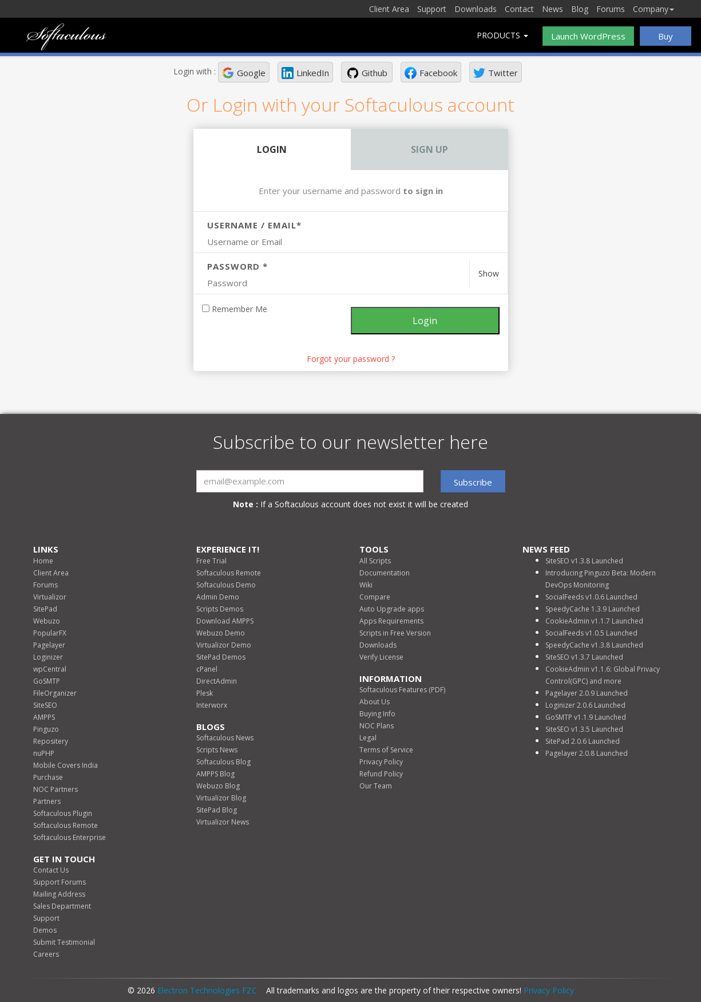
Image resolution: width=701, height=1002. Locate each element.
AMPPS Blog (215, 774)
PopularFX (49, 633)
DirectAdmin (216, 681)
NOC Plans (376, 726)
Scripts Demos (219, 609)
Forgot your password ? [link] (351, 358)
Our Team (375, 786)
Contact (519, 8)
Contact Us (51, 870)
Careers (46, 954)
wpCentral (49, 669)
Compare (374, 597)
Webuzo (46, 621)
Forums (610, 8)
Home (43, 561)
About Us (374, 702)
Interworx (211, 705)
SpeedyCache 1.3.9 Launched (592, 609)
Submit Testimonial (64, 942)
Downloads (475, 8)
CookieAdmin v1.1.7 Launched (594, 621)
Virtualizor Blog (221, 798)
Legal (368, 738)
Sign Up (429, 149)
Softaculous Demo (226, 585)
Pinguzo (46, 729)
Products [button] (502, 35)
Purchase (48, 777)
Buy (665, 36)
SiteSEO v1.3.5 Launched (584, 729)
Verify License (381, 657)
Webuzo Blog (218, 786)
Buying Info (377, 714)
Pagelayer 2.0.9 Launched (586, 693)
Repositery (50, 741)
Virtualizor (49, 597)
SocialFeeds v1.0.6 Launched (591, 597)
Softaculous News (225, 738)
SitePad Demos (220, 657)
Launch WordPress (588, 36)
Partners (47, 801)
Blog (579, 8)
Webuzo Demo (220, 633)
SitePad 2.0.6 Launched (582, 741)
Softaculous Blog (223, 762)
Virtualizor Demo (223, 645)
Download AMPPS (225, 621)
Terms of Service (386, 750)
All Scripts (375, 561)
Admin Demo (217, 597)
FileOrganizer (55, 693)
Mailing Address (59, 894)
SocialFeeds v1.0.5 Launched (591, 633)
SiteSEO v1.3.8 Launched (584, 561)
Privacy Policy (381, 762)
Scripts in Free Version (395, 633)
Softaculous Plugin (62, 813)
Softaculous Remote (65, 825)
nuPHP (43, 753)
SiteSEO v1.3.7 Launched (584, 657)
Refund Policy (381, 774)
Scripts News (216, 750)
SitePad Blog (216, 810)
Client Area (389, 8)
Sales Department (62, 906)
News (552, 8)
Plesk (204, 693)
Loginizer (48, 657)
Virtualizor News (222, 822)
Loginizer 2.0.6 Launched (585, 705)
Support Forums (59, 882)
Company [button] (653, 8)
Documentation (384, 573)
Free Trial (211, 561)
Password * (237, 266)
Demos (45, 930)
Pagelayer (49, 645)
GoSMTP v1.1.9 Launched (585, 717)
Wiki (366, 585)
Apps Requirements (391, 621)
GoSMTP (46, 681)
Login (272, 149)
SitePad (45, 609)
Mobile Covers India (65, 765)
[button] (244, 72)
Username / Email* (254, 225)
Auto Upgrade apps (391, 609)
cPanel (206, 669)
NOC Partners (55, 789)
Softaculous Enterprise (69, 837)
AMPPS (44, 717)
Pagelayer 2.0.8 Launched (586, 753)
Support (431, 8)
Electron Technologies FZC (207, 990)
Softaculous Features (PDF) (402, 690)
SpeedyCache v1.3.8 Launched (594, 645)
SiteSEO (45, 705)
